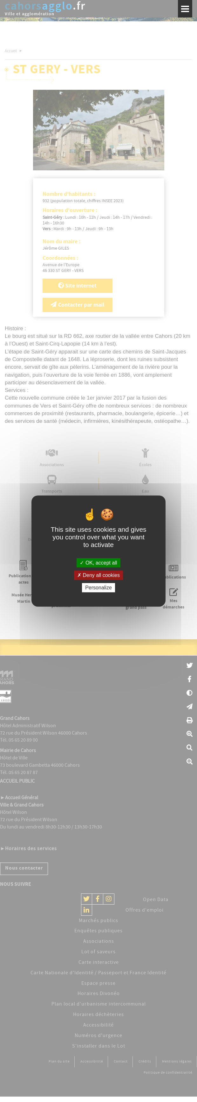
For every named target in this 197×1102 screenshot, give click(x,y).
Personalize (98, 587)
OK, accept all (98, 562)
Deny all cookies (98, 575)
